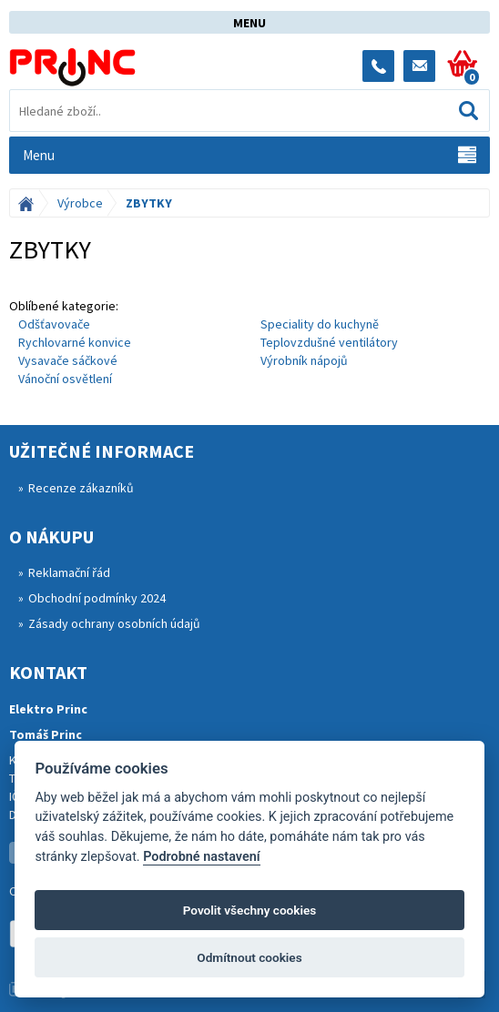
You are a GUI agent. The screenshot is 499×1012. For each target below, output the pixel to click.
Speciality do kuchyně (319, 324)
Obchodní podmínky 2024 (97, 598)
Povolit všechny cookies (250, 910)
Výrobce (80, 203)
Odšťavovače (54, 324)
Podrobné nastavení (201, 857)
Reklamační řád (69, 572)
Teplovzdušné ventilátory (329, 342)
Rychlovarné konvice (74, 342)
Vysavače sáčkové (67, 360)
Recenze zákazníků (81, 488)
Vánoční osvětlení (65, 378)
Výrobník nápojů (304, 360)
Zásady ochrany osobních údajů (114, 623)
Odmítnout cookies (249, 957)
